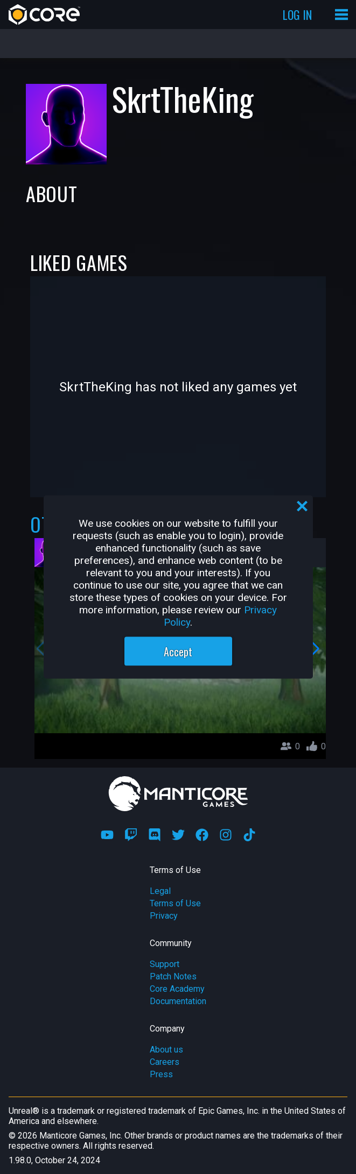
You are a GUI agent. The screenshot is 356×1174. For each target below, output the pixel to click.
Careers (164, 1062)
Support (164, 964)
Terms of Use (175, 903)
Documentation (178, 1001)
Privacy (164, 916)
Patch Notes (173, 976)
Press (161, 1074)
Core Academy (177, 989)
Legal (160, 891)
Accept (178, 651)
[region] (178, 587)
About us (166, 1049)
